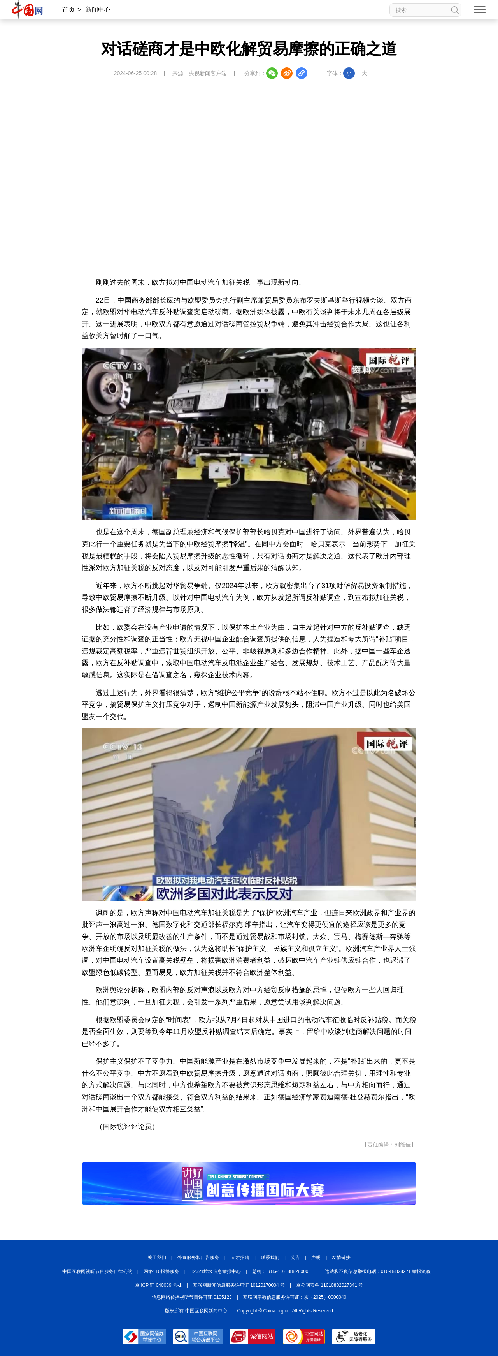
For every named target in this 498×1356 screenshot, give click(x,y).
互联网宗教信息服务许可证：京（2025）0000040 (294, 1297)
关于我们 (156, 1257)
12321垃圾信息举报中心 (216, 1271)
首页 (68, 9)
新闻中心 (98, 9)
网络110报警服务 (161, 1271)
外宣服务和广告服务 (198, 1257)
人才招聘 (240, 1257)
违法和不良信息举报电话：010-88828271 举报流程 (378, 1271)
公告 (295, 1257)
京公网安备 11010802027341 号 (329, 1285)
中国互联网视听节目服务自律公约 (97, 1271)
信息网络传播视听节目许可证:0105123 (192, 1297)
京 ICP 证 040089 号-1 (158, 1285)
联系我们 (270, 1257)
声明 (316, 1257)
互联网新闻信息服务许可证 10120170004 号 (239, 1285)
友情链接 (341, 1257)
